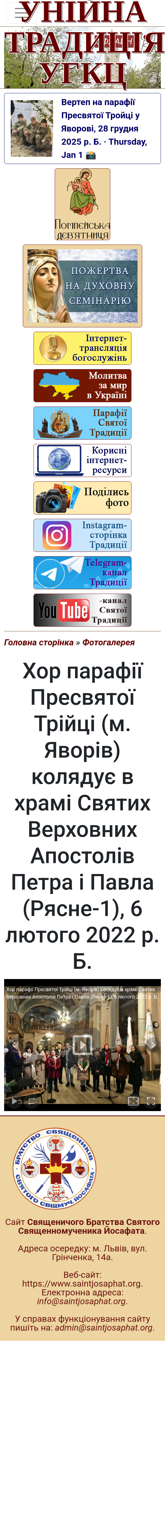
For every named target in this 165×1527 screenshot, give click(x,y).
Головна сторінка (39, 642)
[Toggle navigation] (21, 13)
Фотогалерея (108, 642)
